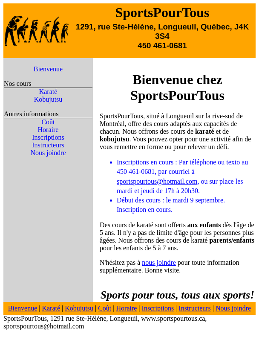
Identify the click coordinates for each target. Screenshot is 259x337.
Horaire (48, 129)
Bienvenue (48, 69)
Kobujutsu (48, 99)
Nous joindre (48, 152)
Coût (48, 122)
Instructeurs (48, 145)
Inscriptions (48, 137)
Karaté (48, 91)
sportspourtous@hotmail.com (157, 181)
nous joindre (159, 262)
